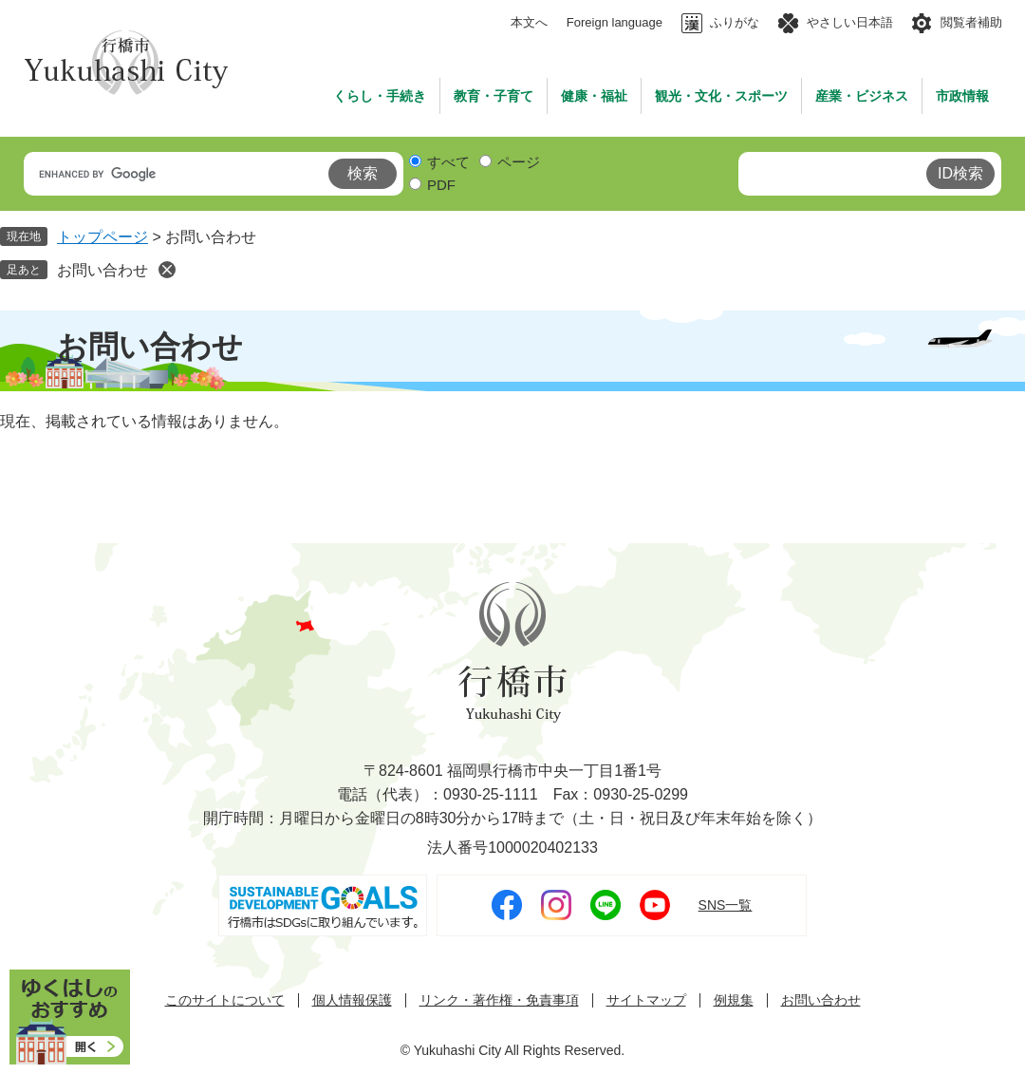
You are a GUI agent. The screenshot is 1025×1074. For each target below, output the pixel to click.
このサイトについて (225, 1000)
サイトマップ (646, 1000)
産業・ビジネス (861, 96)
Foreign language (614, 22)
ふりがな (734, 22)
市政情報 (962, 96)
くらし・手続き (379, 96)
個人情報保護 (352, 1000)
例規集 (734, 1000)
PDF (441, 185)
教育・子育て (493, 96)
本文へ (529, 22)
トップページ (102, 237)
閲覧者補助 (971, 22)
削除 (167, 269)
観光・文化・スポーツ (721, 96)
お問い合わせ (102, 270)
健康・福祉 (594, 96)
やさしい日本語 (850, 22)
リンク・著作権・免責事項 (499, 1000)
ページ (518, 162)
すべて (448, 162)
